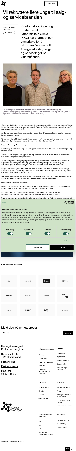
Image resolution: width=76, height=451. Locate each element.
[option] (72, 449)
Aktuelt (59, 391)
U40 (39, 425)
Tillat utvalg (38, 247)
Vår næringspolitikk (63, 387)
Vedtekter (41, 366)
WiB (39, 422)
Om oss (41, 355)
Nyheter (41, 391)
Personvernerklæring (45, 362)
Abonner (68, 333)
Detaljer (67, 241)
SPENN (41, 395)
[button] (68, 4)
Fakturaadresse (9, 366)
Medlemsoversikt (63, 360)
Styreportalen (62, 364)
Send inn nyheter (44, 398)
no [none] (67, 449)
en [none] (72, 449)
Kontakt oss (42, 358)
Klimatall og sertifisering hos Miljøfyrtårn (44, 371)
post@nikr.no (8, 361)
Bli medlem (51, 4)
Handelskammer (63, 420)
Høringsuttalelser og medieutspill (64, 396)
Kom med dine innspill (65, 406)
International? (62, 427)
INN (39, 429)
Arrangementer (43, 387)
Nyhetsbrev (61, 357)
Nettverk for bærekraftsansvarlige (45, 433)
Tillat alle (62, 247)
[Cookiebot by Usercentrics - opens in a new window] (65, 202)
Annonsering (61, 423)
